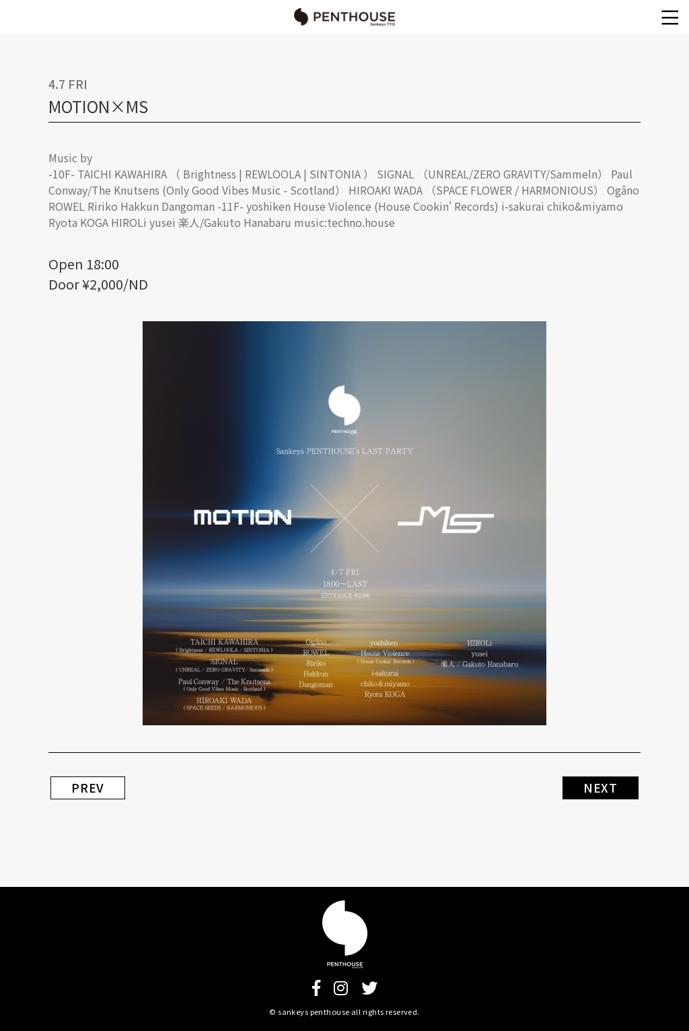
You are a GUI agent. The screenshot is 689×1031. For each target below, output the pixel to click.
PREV (87, 788)
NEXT (600, 788)
